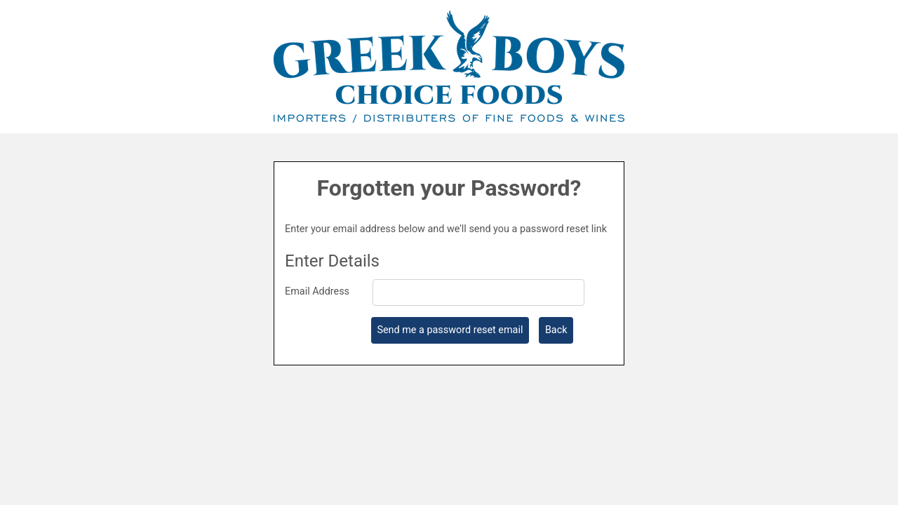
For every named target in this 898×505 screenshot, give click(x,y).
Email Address (317, 291)
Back (556, 330)
